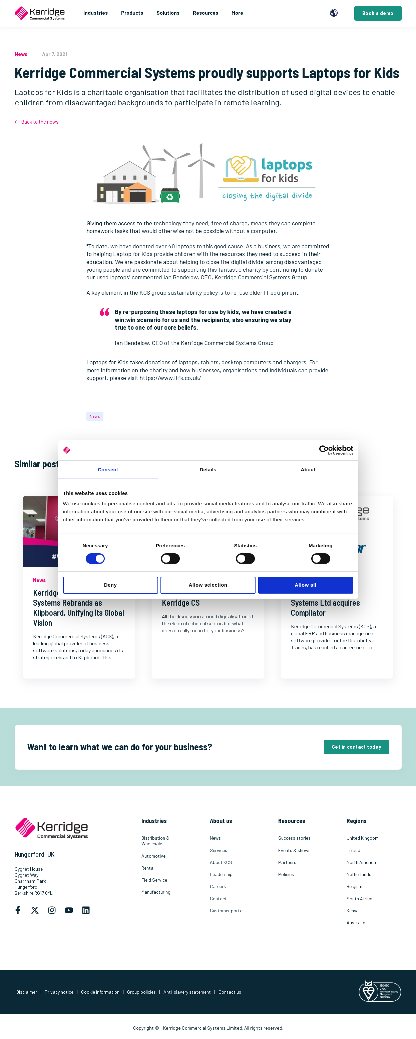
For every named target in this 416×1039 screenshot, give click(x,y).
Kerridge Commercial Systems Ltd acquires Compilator (325, 602)
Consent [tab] (108, 469)
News (95, 416)
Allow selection (208, 585)
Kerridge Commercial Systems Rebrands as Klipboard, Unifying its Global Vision (78, 607)
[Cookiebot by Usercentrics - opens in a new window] (324, 450)
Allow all (306, 585)
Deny (110, 585)
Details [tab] (208, 469)
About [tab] (308, 469)
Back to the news (37, 122)
